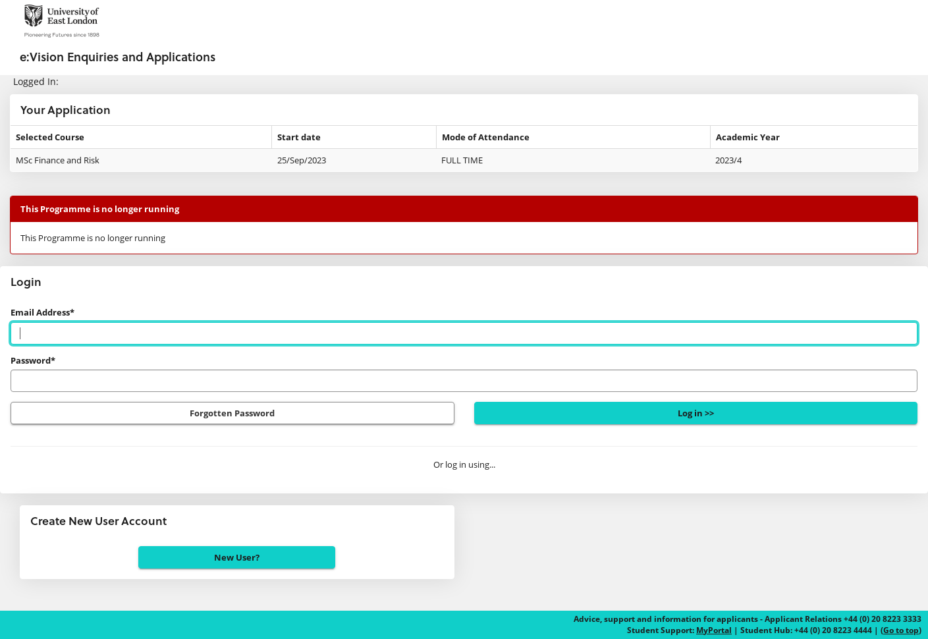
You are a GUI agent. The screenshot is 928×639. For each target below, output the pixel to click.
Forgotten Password (232, 413)
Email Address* (42, 312)
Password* (33, 360)
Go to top (901, 630)
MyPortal (714, 630)
